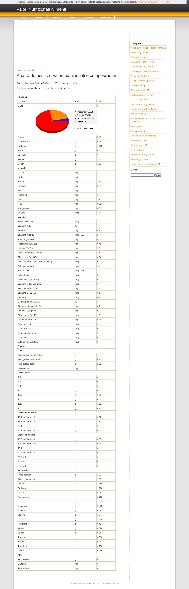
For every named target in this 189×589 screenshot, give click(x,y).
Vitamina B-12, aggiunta (29, 284)
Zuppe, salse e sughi (141, 164)
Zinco (20, 199)
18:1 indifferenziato (27, 421)
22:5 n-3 (22, 461)
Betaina (21, 230)
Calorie (21, 101)
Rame (21, 204)
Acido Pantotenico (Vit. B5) (31, 252)
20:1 (20, 426)
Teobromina (23, 568)
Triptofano (22, 546)
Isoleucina (23, 506)
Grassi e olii (136, 99)
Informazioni (106, 18)
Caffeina (22, 564)
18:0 (20, 408)
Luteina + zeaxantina (28, 342)
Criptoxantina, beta (27, 333)
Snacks (134, 145)
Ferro (20, 190)
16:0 (20, 404)
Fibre (20, 150)
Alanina (21, 483)
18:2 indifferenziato (27, 439)
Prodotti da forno (139, 135)
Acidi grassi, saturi (26, 364)
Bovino (134, 57)
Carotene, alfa (24, 328)
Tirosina (22, 537)
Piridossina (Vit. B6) (27, 257)
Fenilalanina (23, 497)
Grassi (21, 137)
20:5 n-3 (22, 457)
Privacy (116, 583)
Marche (39, 18)
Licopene (22, 337)
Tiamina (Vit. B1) (26, 239)
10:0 (20, 390)
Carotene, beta (25, 324)
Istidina (21, 510)
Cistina (21, 492)
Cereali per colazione (141, 71)
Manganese (23, 208)
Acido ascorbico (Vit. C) (29, 288)
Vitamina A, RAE (26, 235)
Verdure (135, 159)
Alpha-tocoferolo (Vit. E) (29, 306)
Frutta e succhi (138, 95)
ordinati (162, 48)
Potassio (22, 186)
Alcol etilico (23, 559)
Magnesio (22, 195)
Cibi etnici (135, 76)
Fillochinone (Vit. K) (27, 315)
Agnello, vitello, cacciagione (144, 48)
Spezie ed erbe (138, 154)
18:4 (20, 448)
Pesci (133, 126)
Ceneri (21, 164)
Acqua (21, 159)
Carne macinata (138, 62)
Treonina (22, 541)
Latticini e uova (138, 104)
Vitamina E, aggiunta (28, 310)
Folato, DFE (23, 270)
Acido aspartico (25, 475)
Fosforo (21, 181)
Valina (21, 550)
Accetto (165, 2)
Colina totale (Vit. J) (27, 319)
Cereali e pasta (138, 66)
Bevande (135, 52)
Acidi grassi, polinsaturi (29, 359)
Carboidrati (23, 141)
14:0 (20, 399)
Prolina (21, 528)
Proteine (22, 146)
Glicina (21, 501)
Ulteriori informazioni (148, 2)
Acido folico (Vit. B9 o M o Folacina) (35, 261)
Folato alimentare (26, 266)
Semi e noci (136, 140)
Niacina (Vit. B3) (25, 248)
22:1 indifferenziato (27, 430)
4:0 (19, 377)
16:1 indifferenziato (27, 417)
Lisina (21, 519)
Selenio (21, 212)
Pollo (32, 70)
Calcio (21, 172)
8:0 (19, 386)
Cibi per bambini (139, 80)
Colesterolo (23, 368)
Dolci (133, 85)
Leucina (22, 515)
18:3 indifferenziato (27, 443)
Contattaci (89, 18)
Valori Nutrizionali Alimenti (41, 9)
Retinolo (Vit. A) (25, 221)
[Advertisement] (72, 46)
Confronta (22, 88)
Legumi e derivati (139, 109)
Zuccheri (22, 155)
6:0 (19, 381)
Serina (21, 533)
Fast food (135, 90)
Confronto (56, 18)
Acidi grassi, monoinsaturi (30, 355)
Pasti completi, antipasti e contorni (147, 118)
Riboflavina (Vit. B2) (27, 244)
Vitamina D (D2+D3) (27, 293)
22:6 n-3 (22, 466)
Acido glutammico (26, 479)
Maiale (134, 114)
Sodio (20, 177)
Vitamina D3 (24, 297)
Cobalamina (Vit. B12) (28, 279)
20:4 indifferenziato (27, 452)
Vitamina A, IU (24, 226)
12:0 (20, 395)
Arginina (22, 488)
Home (22, 18)
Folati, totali (23, 275)
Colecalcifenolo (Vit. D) (29, 302)
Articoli (72, 18)
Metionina (22, 524)
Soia (133, 150)
